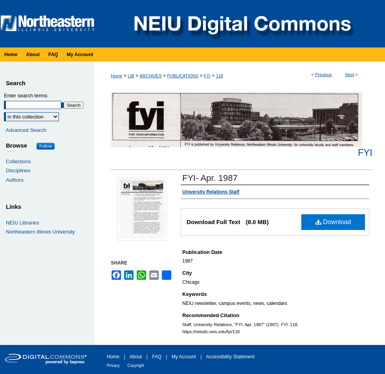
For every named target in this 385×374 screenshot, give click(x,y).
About (136, 356)
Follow (45, 146)
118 (219, 75)
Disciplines (18, 170)
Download (333, 222)
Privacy (113, 365)
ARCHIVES (150, 75)
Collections (18, 161)
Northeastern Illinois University (40, 232)
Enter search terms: (26, 96)
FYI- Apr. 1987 (210, 178)
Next (349, 74)
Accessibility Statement (230, 356)
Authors (15, 180)
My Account (184, 356)
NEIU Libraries (22, 223)
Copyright (135, 365)
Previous (323, 74)
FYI (207, 75)
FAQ (156, 356)
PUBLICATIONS (182, 75)
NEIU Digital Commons (241, 23)
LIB (131, 75)
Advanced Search (26, 130)
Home (116, 75)
